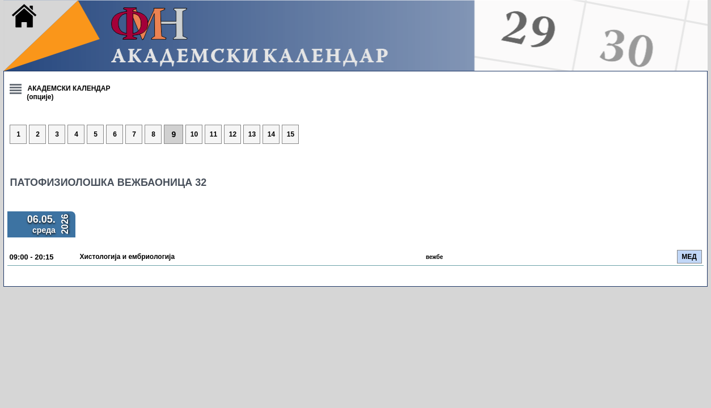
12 (432, 135)
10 (394, 135)
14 (471, 135)
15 (490, 135)
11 (413, 135)
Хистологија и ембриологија (337, 257)
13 (451, 135)
